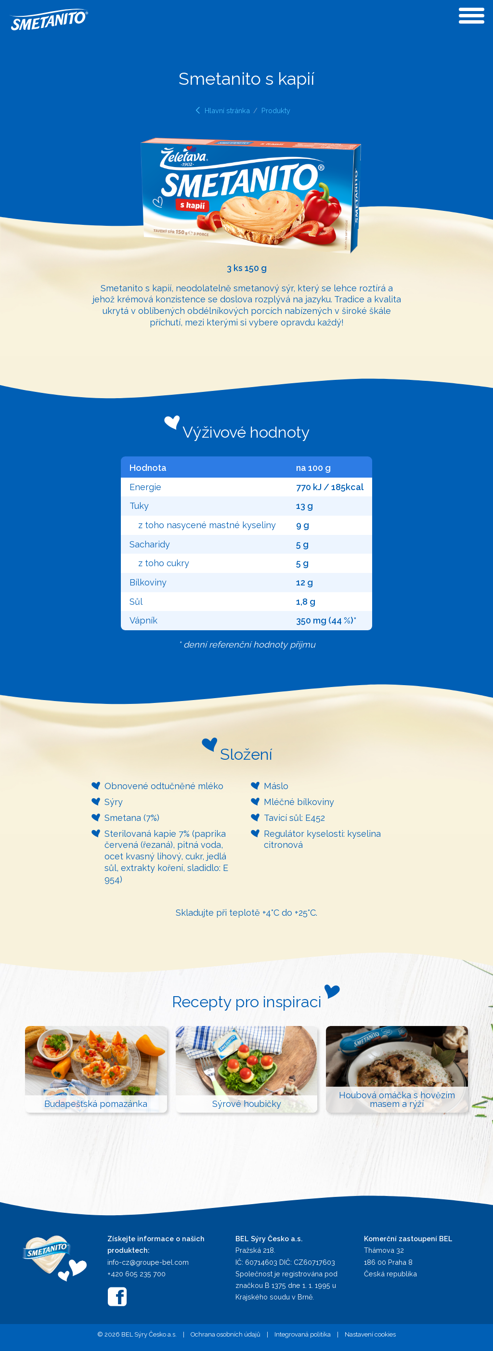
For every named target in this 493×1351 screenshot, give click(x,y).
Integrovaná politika (302, 1334)
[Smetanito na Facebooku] (117, 1296)
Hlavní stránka (227, 110)
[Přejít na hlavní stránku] (54, 1258)
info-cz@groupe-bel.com (148, 1262)
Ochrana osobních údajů (225, 1334)
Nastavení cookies (370, 1334)
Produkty (275, 110)
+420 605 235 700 (136, 1274)
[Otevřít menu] (471, 15)
